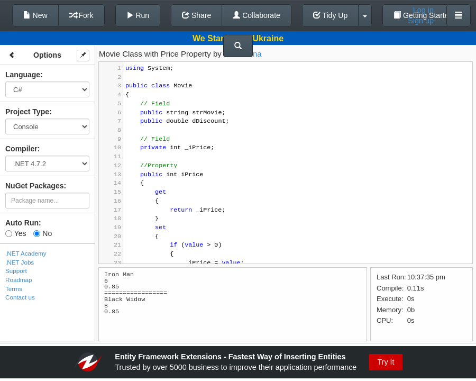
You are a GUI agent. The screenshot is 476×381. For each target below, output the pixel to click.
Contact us (20, 297)
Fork (81, 15)
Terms (13, 288)
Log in (423, 10)
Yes (15, 233)
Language (22, 74)
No (42, 233)
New (35, 15)
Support (16, 270)
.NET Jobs (19, 262)
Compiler (21, 148)
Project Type (27, 111)
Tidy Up (330, 15)
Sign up (421, 20)
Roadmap (18, 279)
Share (196, 15)
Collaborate (256, 15)
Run (138, 15)
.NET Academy (26, 253)
